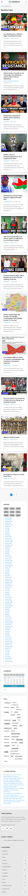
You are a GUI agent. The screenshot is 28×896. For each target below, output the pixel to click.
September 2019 (9, 646)
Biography (4, 851)
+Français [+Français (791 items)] (7, 703)
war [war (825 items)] (12, 756)
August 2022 (8, 587)
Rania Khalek (6, 38)
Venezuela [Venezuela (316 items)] (6, 756)
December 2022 (8, 580)
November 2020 (8, 623)
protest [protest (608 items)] (6, 739)
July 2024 (7, 548)
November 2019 (8, 643)
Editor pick (4, 863)
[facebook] (3, 828)
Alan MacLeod (16, 81)
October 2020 (8, 624)
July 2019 (7, 650)
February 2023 (8, 577)
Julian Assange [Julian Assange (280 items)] (15, 723)
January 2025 (8, 538)
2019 (12, 515)
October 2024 (8, 543)
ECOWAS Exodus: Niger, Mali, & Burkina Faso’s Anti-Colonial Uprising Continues (14, 277)
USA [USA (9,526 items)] (6, 751)
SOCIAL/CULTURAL (6, 885)
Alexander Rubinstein (8, 201)
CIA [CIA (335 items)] (11, 712)
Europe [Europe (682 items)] (13, 715)
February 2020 (8, 638)
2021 (18, 512)
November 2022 (8, 582)
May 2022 (7, 592)
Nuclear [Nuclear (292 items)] (13, 730)
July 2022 (7, 589)
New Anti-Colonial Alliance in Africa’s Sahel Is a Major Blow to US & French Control (13, 238)
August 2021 (8, 607)
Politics (4, 882)
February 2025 (8, 536)
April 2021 (7, 614)
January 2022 (8, 599)
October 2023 (8, 563)
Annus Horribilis (7, 803)
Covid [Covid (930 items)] (16, 712)
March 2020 (7, 636)
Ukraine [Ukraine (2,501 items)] (15, 748)
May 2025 (7, 531)
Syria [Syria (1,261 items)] (21, 743)
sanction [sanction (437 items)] (6, 742)
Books (3, 857)
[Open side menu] (1, 2)
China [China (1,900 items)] (6, 712)
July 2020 (7, 629)
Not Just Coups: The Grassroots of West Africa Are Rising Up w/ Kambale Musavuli (14, 400)
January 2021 (8, 619)
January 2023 (8, 579)
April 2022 (7, 594)
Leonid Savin (6, 439)
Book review (5, 854)
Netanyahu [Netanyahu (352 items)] (6, 731)
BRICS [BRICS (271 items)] (17, 707)
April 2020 (7, 634)
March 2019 (7, 656)
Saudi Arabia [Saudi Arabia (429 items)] (14, 742)
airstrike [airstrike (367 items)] (6, 707)
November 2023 (8, 562)
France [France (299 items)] (18, 714)
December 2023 (8, 560)
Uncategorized (5, 888)
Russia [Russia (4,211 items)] (19, 739)
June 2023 (7, 570)
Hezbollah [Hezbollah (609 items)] (7, 720)
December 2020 (8, 621)
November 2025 (8, 521)
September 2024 (9, 545)
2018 (18, 515)
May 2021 (7, 612)
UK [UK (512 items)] (17, 745)
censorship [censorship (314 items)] (18, 709)
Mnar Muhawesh (7, 81)
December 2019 (8, 641)
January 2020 (8, 639)
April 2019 (7, 655)
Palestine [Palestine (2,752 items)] (15, 734)
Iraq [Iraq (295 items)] (19, 720)
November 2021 (8, 602)
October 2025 (8, 523)
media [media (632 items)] (20, 725)
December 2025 (8, 519)
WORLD (4, 149)
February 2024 (8, 557)
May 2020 (7, 633)
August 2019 (8, 648)
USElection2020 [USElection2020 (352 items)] (13, 751)
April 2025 (7, 533)
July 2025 (7, 528)
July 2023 (7, 568)
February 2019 (8, 658)
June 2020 (7, 631)
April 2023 (7, 574)
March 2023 (7, 575)
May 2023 (7, 572)
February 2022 (8, 597)
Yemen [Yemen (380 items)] (5, 761)
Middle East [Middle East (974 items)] (8, 728)
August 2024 (8, 546)
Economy (4, 860)
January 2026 (8, 518)
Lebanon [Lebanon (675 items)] (14, 725)
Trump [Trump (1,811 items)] (6, 746)
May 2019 (7, 653)
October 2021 (8, 604)
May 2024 (7, 552)
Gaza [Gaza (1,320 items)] (18, 717)
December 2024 (8, 540)
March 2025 (7, 535)
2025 (12, 508)
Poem (3, 879)
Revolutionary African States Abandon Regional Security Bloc (13, 197)
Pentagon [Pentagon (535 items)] (7, 736)
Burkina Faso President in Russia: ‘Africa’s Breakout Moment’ (12, 117)
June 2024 (7, 550)
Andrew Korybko (7, 322)
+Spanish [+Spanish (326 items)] (14, 702)
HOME (2, 6)
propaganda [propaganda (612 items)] (15, 736)
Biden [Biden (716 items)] (12, 707)
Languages (5, 873)
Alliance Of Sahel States (11, 437)
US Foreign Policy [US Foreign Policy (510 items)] (15, 753)
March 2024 (7, 555)
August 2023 (8, 567)
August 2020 (8, 628)
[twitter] (7, 828)
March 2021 (7, 616)
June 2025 (7, 530)
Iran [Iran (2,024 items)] (14, 720)
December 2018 (8, 661)
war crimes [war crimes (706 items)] (18, 756)
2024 (18, 508)
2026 (6, 508)
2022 (12, 512)
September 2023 (9, 565)
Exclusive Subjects (6, 866)
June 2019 (7, 651)
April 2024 (7, 553)
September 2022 (9, 585)
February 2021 (8, 617)
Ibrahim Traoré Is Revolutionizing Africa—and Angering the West (13, 156)
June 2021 (7, 611)
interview (5, 68)
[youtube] (11, 828)
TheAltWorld (14, 2)
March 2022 (7, 596)
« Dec (5, 689)
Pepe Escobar (6, 478)
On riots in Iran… (7, 791)
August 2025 (8, 526)
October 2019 (8, 644)
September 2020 (9, 626)
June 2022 (7, 590)
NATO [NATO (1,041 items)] (15, 728)
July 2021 (7, 609)
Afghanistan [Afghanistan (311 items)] (15, 704)
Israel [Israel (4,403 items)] (7, 723)
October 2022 (8, 584)
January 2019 (8, 660)
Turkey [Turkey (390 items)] (13, 745)
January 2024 (8, 558)
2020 (6, 515)
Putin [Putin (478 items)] (12, 739)
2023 (6, 512)
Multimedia (5, 876)
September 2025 (9, 525)
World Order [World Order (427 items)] (18, 759)
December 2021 (8, 601)
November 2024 (8, 541)
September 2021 (9, 606)
